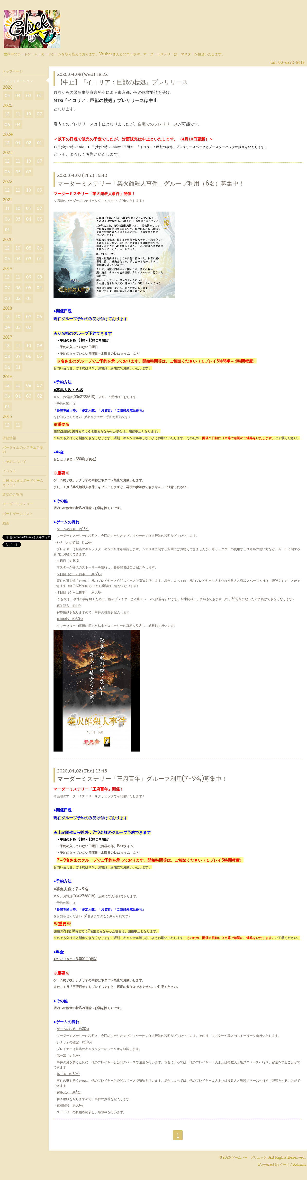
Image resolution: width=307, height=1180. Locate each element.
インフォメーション (17, 80)
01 (39, 95)
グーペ (284, 1164)
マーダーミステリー (17, 504)
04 (18, 95)
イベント (9, 471)
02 (28, 142)
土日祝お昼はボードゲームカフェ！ (22, 482)
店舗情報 (9, 438)
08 (28, 248)
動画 (5, 523)
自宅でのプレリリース (158, 123)
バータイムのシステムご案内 (22, 449)
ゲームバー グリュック (249, 1157)
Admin (299, 1164)
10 (28, 113)
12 (7, 113)
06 (7, 124)
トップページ (12, 71)
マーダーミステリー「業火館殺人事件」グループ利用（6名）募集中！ (150, 183)
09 (28, 208)
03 (28, 95)
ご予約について (14, 461)
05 (7, 95)
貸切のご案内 (12, 494)
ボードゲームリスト (17, 513)
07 (39, 113)
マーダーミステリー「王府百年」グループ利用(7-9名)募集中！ (142, 778)
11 (18, 113)
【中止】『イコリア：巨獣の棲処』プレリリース (122, 82)
